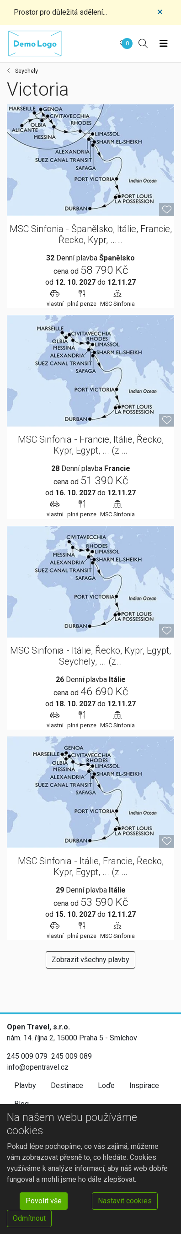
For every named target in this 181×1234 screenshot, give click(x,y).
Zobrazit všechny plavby (90, 959)
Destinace (67, 1085)
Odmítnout (29, 1218)
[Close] (160, 12)
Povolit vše (44, 1200)
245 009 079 (27, 1056)
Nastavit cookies (125, 1200)
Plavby (25, 1085)
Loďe (106, 1085)
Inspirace (144, 1085)
